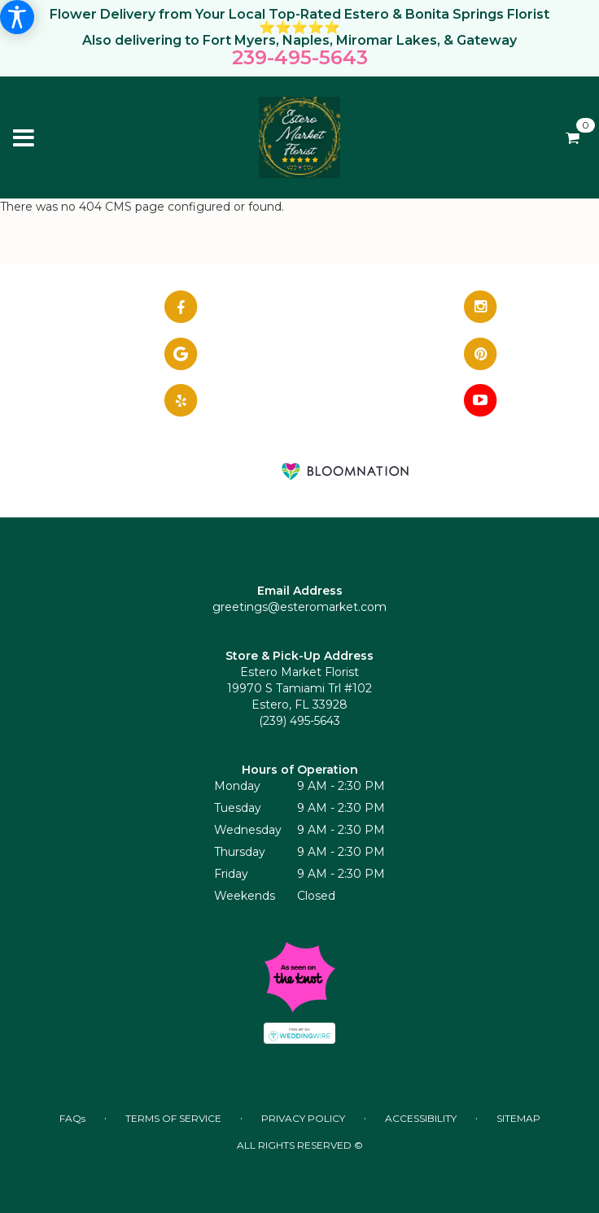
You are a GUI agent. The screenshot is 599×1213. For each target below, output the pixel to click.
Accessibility (421, 1118)
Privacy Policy (303, 1118)
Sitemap (518, 1118)
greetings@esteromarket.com (299, 607)
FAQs (72, 1118)
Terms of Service (173, 1118)
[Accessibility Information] (17, 17)
